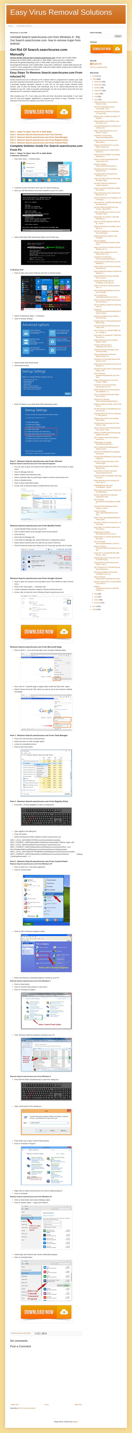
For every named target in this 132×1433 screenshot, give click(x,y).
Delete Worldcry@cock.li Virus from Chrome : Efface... (106, 381)
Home (10, 26)
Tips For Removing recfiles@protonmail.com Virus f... (106, 296)
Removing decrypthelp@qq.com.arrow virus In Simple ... (107, 291)
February (97, 603)
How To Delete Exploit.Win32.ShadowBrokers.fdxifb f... (107, 501)
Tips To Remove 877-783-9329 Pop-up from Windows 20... (107, 568)
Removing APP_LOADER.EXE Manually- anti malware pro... (108, 203)
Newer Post (15, 1405)
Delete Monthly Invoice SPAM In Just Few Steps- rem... (106, 122)
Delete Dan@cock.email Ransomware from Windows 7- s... (107, 390)
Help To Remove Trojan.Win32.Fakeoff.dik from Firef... (107, 578)
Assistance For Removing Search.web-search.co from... (107, 360)
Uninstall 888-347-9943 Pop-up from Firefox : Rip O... (106, 563)
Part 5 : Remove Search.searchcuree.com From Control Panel (38, 143)
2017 (94, 606)
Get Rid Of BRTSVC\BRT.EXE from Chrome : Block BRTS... (106, 208)
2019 (94, 76)
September (98, 91)
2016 (94, 609)
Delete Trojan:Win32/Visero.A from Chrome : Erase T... (105, 132)
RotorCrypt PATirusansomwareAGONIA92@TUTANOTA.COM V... (107, 311)
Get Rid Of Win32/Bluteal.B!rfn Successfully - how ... (104, 108)
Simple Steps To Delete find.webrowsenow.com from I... (105, 533)
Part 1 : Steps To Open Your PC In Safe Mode (31, 132)
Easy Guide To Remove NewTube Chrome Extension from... (105, 472)
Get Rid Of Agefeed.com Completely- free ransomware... (106, 232)
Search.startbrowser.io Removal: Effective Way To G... (105, 355)
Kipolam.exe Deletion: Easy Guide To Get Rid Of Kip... (106, 317)
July (95, 96)
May (96, 594)
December (98, 82)
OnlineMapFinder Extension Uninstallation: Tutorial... (103, 486)
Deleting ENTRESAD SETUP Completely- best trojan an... (104, 282)
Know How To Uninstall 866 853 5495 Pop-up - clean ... (106, 554)
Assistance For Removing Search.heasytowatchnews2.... (105, 258)
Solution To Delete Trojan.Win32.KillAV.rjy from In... (106, 165)
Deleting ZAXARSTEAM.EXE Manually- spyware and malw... (107, 433)
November (98, 85)
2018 (94, 79)
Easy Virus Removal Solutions (61, 12)
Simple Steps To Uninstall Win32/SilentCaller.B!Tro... (104, 443)
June (96, 100)
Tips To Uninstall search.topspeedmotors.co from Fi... (107, 542)
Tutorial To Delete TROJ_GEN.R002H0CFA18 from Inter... (106, 513)
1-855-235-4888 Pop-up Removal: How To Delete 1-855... (107, 213)
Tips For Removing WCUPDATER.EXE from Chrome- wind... (107, 429)
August (97, 94)
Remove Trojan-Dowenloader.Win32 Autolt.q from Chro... (106, 160)
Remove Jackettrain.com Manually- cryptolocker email (106, 496)
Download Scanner (24, 26)
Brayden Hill (97, 64)
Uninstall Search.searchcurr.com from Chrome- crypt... (106, 424)
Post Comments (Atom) (27, 1408)
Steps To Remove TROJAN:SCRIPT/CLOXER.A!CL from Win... (108, 548)
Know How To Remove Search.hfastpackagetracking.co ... (106, 400)
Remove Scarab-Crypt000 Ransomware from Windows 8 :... (107, 301)
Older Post (78, 1405)
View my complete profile (98, 67)
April (96, 597)
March (96, 600)
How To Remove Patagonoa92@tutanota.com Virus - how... (107, 375)
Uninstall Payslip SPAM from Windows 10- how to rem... (107, 112)
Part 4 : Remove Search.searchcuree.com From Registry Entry (39, 140)
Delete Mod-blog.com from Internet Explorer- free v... (105, 341)
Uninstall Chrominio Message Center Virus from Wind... (106, 350)
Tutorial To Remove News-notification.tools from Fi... (103, 346)
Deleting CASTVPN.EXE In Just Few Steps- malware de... (106, 146)
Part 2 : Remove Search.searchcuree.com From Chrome (36, 134)
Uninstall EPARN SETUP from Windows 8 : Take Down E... (107, 414)
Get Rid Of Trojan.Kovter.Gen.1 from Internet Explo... (106, 462)
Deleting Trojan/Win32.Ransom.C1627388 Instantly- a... (106, 588)
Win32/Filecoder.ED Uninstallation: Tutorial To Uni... (105, 170)
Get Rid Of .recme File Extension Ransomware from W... (105, 386)
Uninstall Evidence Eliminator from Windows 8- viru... (105, 175)
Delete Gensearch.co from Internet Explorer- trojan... (105, 103)
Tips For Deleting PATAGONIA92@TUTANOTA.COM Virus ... (107, 242)
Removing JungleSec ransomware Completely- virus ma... (105, 573)
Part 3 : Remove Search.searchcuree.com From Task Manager (39, 137)
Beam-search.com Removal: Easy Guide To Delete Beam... (107, 491)
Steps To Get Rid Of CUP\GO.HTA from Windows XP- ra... (107, 248)
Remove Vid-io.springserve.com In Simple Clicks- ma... (105, 253)
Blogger (75, 1422)
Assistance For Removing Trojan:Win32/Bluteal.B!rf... (104, 136)
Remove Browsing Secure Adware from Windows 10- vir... (107, 194)
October (97, 88)
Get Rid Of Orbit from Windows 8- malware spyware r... (105, 184)
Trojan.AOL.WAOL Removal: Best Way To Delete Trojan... (107, 179)
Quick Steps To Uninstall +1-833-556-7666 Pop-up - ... (106, 218)
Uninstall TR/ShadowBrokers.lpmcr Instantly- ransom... (106, 507)
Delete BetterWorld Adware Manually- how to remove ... (106, 277)
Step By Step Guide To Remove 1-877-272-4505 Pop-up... (107, 558)
